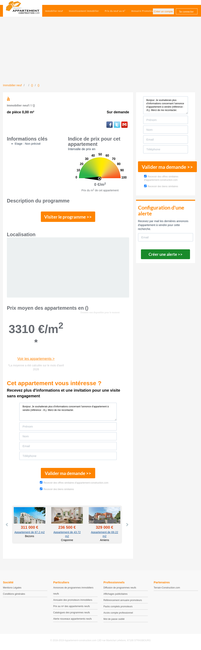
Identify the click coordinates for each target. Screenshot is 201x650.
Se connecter (186, 11)
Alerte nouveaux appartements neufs (72, 619)
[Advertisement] (100, 53)
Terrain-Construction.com (167, 588)
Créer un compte (163, 11)
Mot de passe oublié (113, 619)
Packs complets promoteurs (117, 607)
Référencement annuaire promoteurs (122, 601)
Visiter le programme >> (68, 217)
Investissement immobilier (84, 11)
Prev (7, 525)
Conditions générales (14, 594)
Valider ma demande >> (68, 474)
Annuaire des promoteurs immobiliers (72, 600)
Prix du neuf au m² (115, 11)
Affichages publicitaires (115, 594)
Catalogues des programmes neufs (71, 613)
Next (127, 525)
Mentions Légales (12, 588)
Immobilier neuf (54, 11)
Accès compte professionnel (118, 613)
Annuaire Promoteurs (143, 11)
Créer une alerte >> (166, 254)
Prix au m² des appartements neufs (71, 607)
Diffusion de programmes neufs (119, 588)
